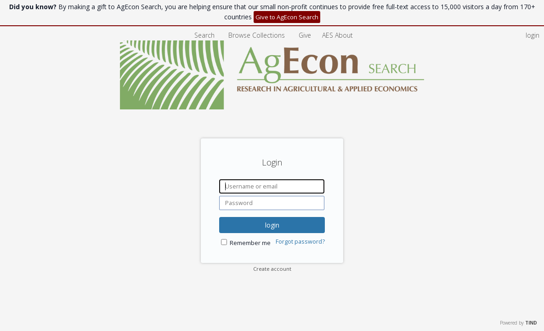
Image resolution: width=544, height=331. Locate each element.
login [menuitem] (532, 35)
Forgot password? (300, 241)
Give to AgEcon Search (286, 17)
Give (306, 35)
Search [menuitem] (204, 35)
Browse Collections (257, 35)
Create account (272, 268)
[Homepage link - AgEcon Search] (272, 107)
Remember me (250, 243)
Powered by (518, 323)
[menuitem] (337, 35)
